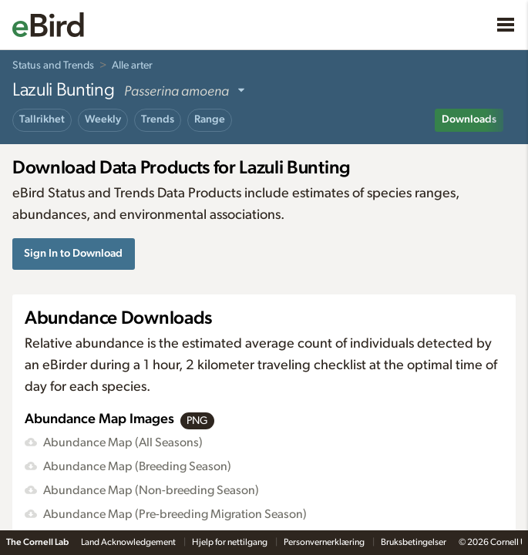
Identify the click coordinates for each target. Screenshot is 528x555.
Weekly (103, 119)
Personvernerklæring (325, 542)
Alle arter (132, 65)
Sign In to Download (73, 253)
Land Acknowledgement (129, 542)
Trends (157, 119)
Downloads (469, 119)
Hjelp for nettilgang (230, 542)
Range (209, 119)
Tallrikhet (42, 119)
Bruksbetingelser (413, 542)
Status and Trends (53, 65)
